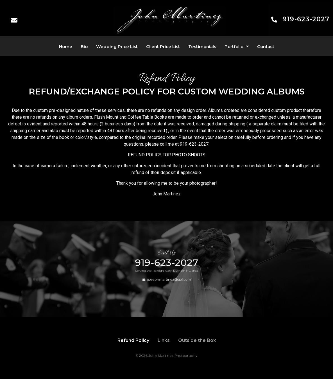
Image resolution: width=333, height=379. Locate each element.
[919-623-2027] (274, 20)
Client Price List (163, 46)
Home (65, 46)
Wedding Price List (117, 46)
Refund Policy (133, 340)
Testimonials (202, 46)
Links (164, 340)
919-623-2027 (305, 19)
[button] (236, 46)
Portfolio (237, 46)
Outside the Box (197, 340)
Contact (265, 46)
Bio (84, 46)
